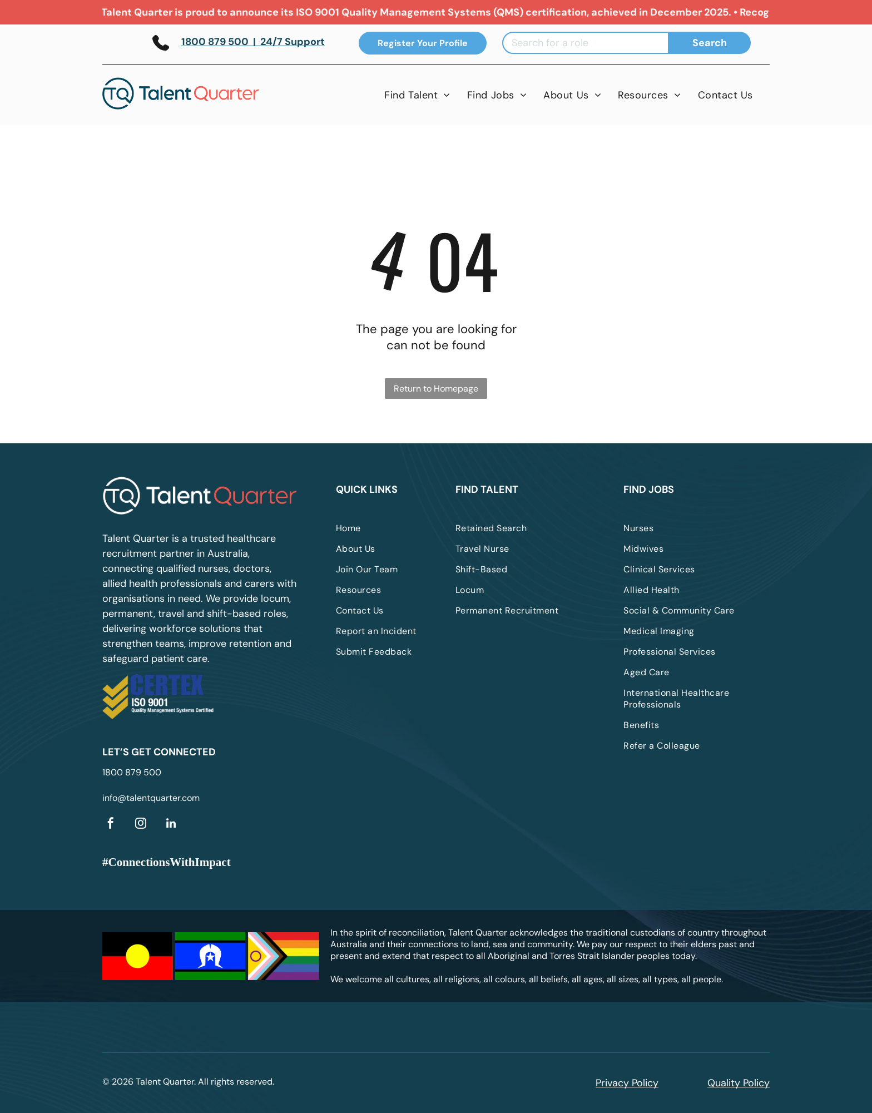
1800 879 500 (131, 772)
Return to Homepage (436, 388)
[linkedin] (170, 824)
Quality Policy (738, 1083)
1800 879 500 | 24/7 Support (253, 41)
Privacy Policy (627, 1083)
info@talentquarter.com (151, 798)
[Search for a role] (585, 43)
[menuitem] (417, 95)
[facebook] (110, 824)
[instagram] (140, 824)
